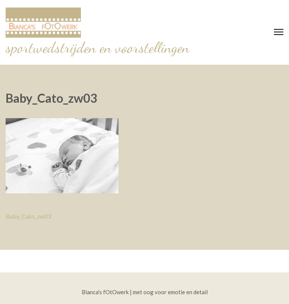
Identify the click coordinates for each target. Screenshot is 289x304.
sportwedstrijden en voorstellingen (97, 47)
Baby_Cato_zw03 (28, 216)
